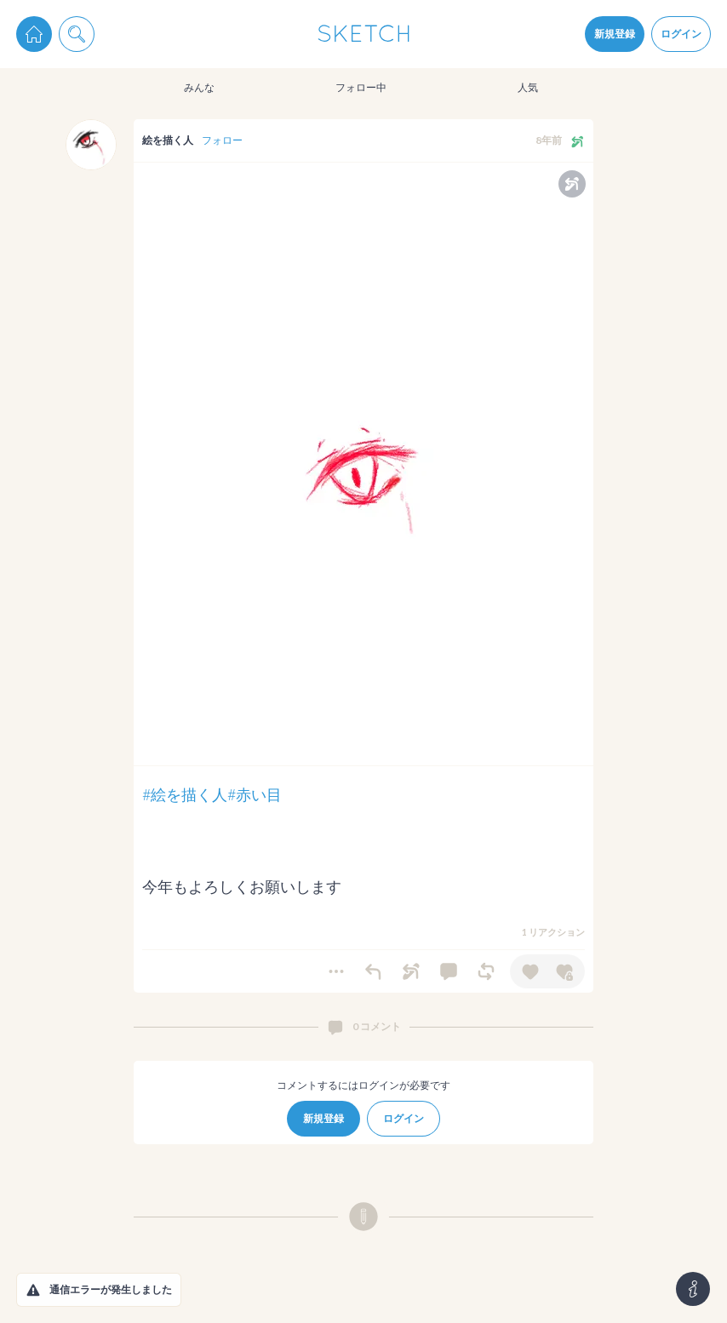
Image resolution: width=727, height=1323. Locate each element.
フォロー (222, 140)
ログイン (681, 33)
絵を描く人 (167, 140)
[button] (33, 1289)
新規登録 (614, 33)
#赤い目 (254, 794)
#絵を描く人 (184, 794)
